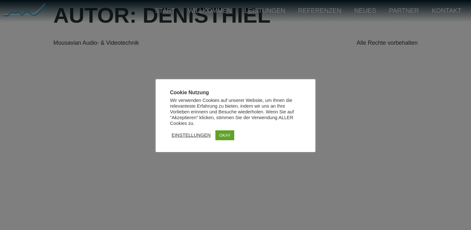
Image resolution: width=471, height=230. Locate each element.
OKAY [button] (224, 135)
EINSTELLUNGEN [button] (191, 135)
